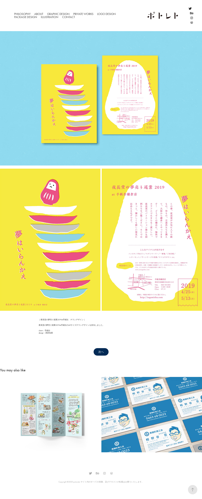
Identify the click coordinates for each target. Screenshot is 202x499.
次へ (101, 351)
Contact (68, 17)
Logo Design (106, 14)
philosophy (22, 14)
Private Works (83, 14)
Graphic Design (58, 14)
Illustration (49, 17)
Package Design (25, 17)
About (38, 14)
